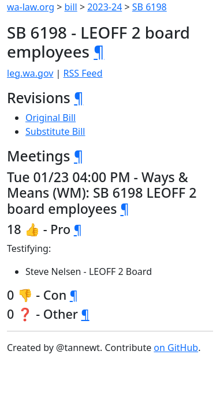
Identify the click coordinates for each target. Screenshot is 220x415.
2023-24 (104, 7)
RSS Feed (83, 73)
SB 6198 (149, 7)
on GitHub (176, 347)
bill (71, 7)
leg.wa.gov (30, 73)
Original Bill (50, 117)
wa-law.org (30, 7)
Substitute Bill (55, 131)
